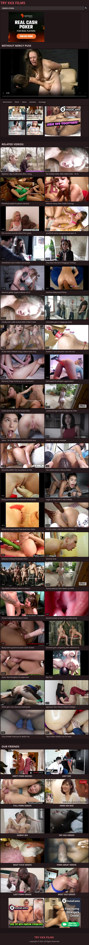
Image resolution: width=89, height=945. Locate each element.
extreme (32, 102)
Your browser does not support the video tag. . (44, 74)
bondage (42, 102)
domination (7, 102)
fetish (17, 102)
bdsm (24, 102)
